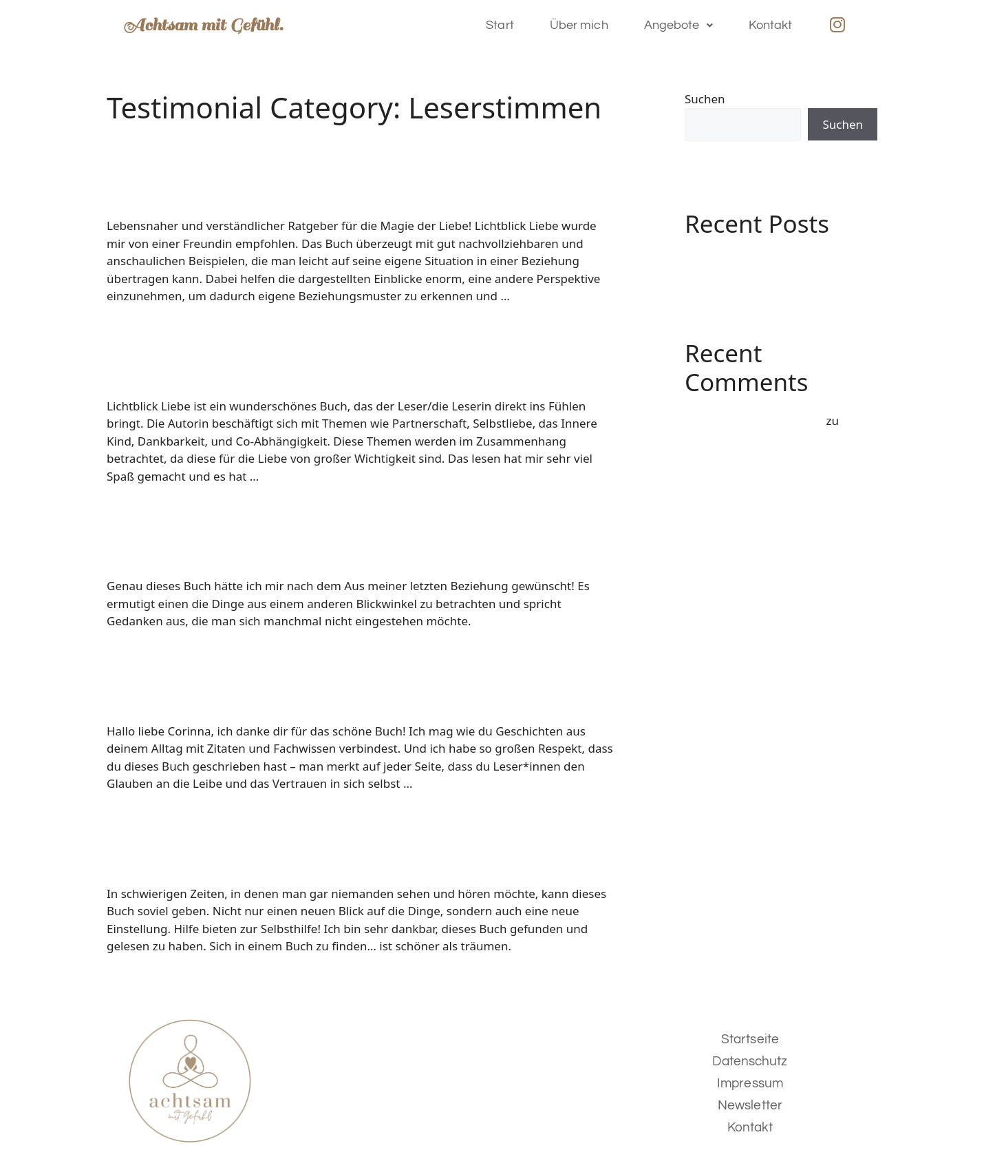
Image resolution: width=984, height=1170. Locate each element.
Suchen (705, 99)
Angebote (678, 25)
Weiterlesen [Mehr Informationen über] (545, 296)
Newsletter (750, 1105)
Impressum (750, 1083)
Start (500, 25)
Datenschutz (749, 1061)
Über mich (579, 25)
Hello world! (718, 261)
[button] (678, 25)
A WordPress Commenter (754, 420)
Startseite (750, 1039)
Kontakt (771, 25)
